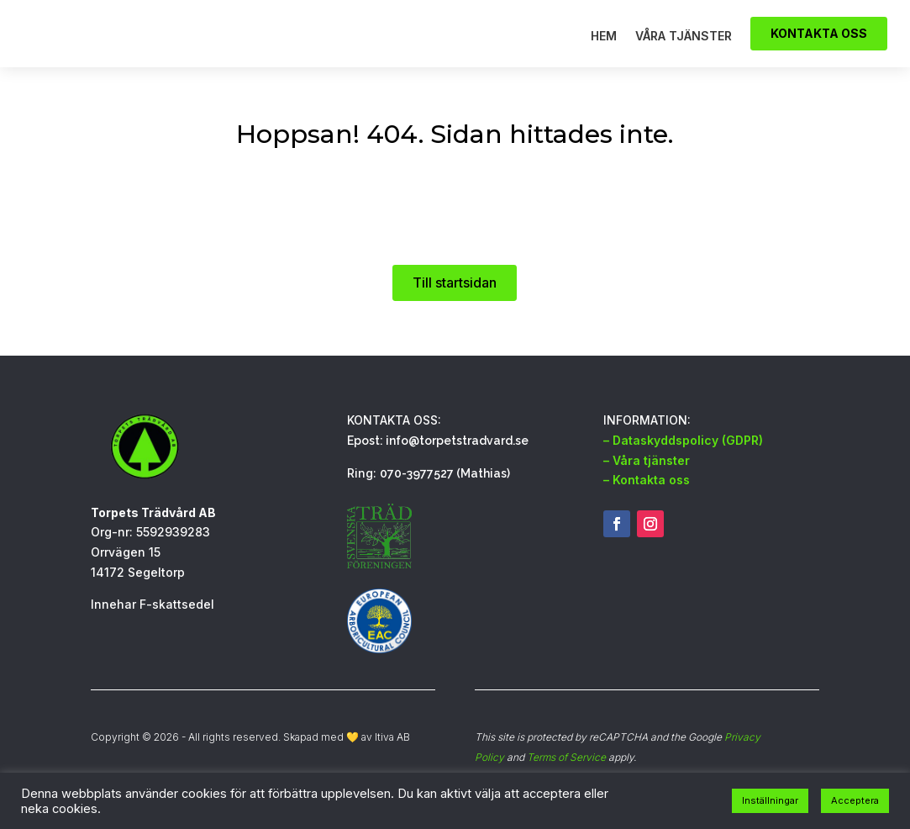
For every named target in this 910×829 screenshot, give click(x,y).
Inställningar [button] (770, 800)
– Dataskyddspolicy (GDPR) (683, 465)
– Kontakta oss (646, 505)
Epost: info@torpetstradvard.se (438, 466)
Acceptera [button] (855, 800)
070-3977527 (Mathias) (445, 498)
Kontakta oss (819, 46)
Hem (604, 49)
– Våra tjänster (646, 485)
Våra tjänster (683, 49)
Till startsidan (455, 307)
